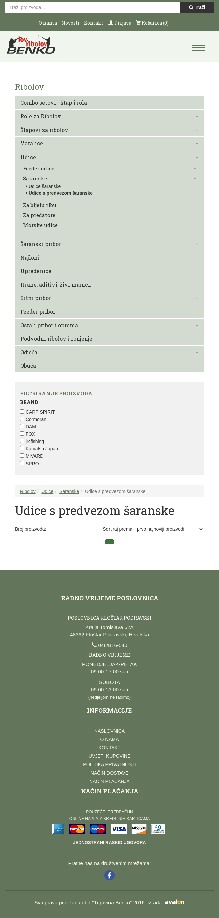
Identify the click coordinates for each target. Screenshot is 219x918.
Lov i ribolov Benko (31, 46)
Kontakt (93, 23)
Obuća (28, 366)
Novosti (70, 23)
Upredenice (35, 271)
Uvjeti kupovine (109, 756)
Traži (197, 7)
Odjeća (28, 352)
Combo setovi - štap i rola (53, 103)
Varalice (31, 143)
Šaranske (35, 178)
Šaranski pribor (40, 244)
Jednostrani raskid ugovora (109, 842)
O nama (48, 23)
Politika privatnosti (109, 764)
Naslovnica (109, 731)
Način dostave (109, 773)
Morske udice (40, 225)
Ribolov (28, 491)
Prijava (119, 23)
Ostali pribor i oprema (49, 325)
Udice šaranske (45, 186)
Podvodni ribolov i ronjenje (56, 339)
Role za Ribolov (40, 116)
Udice (28, 157)
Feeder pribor (37, 312)
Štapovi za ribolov (44, 130)
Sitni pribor (35, 298)
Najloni (30, 258)
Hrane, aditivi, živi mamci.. (56, 285)
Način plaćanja (109, 781)
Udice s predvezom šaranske (61, 193)
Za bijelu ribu (39, 205)
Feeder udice (38, 168)
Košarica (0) (152, 23)
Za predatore (39, 215)
